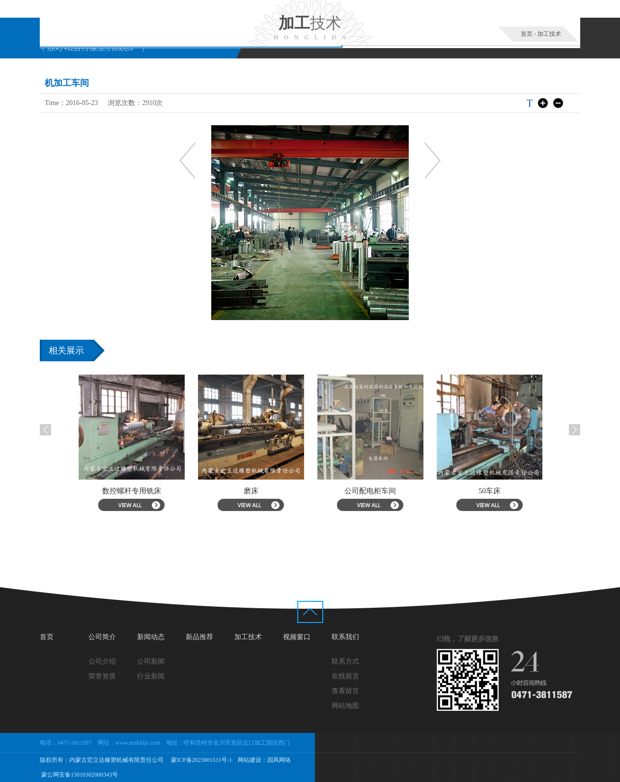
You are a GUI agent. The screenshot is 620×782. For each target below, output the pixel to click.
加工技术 (549, 33)
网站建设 (249, 759)
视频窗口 (296, 637)
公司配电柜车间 (389, 491)
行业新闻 (151, 676)
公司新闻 (151, 661)
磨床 (269, 491)
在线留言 (345, 676)
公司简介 (102, 637)
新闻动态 (151, 637)
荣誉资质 (102, 676)
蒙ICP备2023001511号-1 (200, 759)
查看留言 (345, 691)
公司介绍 (102, 661)
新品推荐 (199, 637)
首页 (527, 33)
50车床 (508, 491)
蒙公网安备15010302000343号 (79, 774)
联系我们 (345, 637)
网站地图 (345, 705)
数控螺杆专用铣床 (150, 491)
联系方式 (345, 661)
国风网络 (279, 759)
